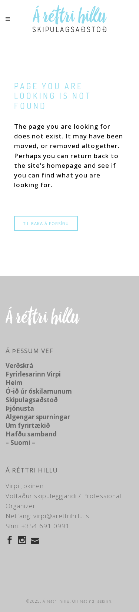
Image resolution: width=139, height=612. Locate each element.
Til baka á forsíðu (46, 223)
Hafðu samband (31, 434)
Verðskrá (19, 365)
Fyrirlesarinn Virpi (33, 374)
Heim (14, 382)
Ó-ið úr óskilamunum (39, 391)
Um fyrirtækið (28, 425)
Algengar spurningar (38, 417)
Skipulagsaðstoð (32, 399)
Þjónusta (20, 408)
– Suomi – (20, 442)
